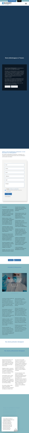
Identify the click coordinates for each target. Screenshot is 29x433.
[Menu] (25, 4)
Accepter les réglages (7, 422)
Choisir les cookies (6, 428)
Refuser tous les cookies (7, 425)
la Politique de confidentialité (14, 205)
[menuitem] (12, 0)
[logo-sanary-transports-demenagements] (12, 4)
